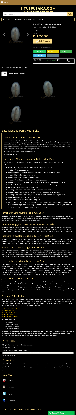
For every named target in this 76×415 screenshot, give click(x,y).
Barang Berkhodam (10, 331)
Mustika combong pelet (15, 333)
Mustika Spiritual (13, 335)
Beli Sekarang (43, 41)
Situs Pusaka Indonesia (12, 328)
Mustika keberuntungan (30, 333)
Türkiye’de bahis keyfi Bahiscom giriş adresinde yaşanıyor (18, 345)
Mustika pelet (61, 333)
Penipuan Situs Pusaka (12, 326)
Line (63, 51)
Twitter (7, 394)
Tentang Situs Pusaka (11, 324)
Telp (50, 55)
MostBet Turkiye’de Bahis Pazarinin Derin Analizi (16, 351)
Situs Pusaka (41, 335)
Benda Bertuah (38, 331)
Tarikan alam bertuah (52, 335)
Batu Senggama (29, 331)
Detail (4, 74)
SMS (50, 51)
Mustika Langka (52, 333)
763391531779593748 (8, 355)
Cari (70, 14)
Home (15, 19)
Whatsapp (39, 51)
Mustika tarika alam (23, 335)
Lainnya (22, 74)
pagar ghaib (33, 335)
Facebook (8, 400)
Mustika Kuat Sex (42, 333)
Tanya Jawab (9, 322)
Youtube (8, 380)
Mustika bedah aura (49, 331)
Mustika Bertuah (61, 331)
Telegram (39, 55)
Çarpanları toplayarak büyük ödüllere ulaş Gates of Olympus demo (21, 353)
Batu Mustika (21, 19)
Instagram (8, 387)
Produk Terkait (13, 74)
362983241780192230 (8, 348)
